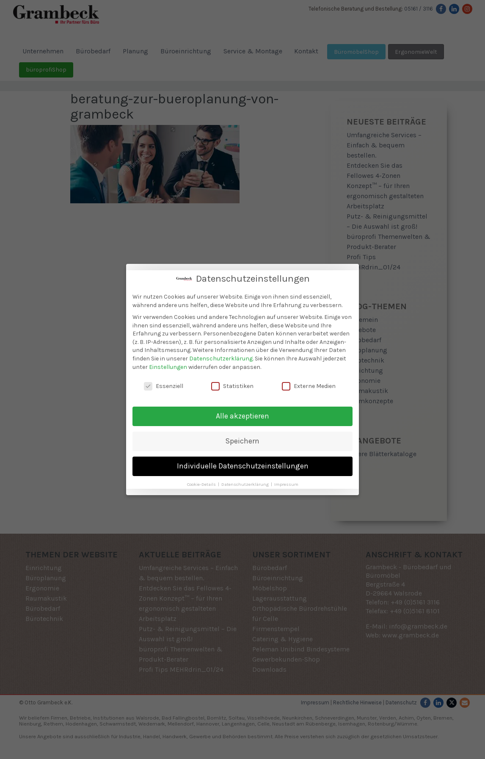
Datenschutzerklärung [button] (245, 480)
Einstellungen (168, 363)
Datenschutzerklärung (221, 354)
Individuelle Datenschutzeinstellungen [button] (243, 462)
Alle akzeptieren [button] (242, 412)
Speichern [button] (242, 437)
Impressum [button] (286, 480)
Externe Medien (309, 382)
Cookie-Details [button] (202, 480)
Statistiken (232, 382)
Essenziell (163, 382)
